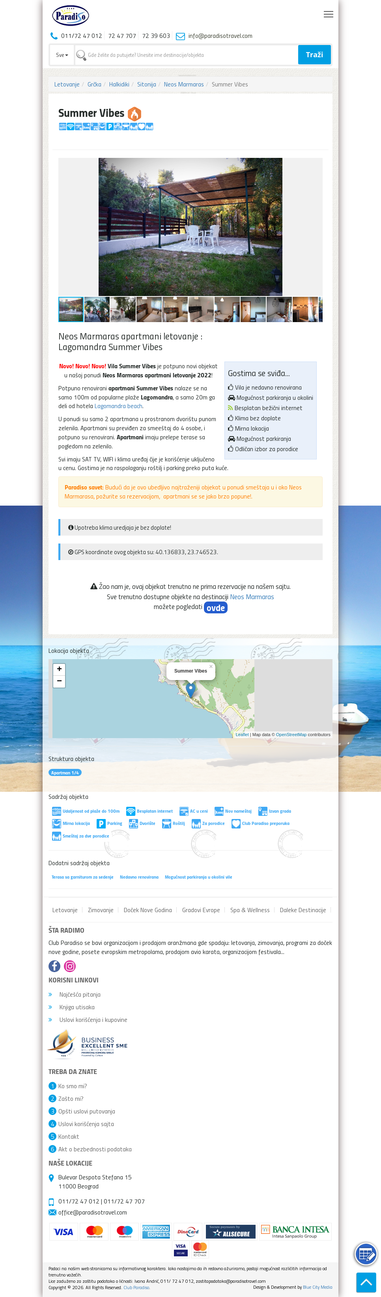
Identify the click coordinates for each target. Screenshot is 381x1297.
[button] (315, 165)
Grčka (94, 84)
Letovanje (67, 84)
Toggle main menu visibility (329, 12)
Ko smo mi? (72, 1085)
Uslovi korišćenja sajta (86, 1123)
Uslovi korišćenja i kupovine (88, 1019)
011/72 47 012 (78, 1201)
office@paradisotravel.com (92, 1212)
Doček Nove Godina (148, 909)
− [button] (59, 682)
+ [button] (59, 670)
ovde (216, 607)
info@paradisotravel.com (220, 35)
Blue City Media (317, 1287)
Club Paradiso (136, 1287)
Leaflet (242, 734)
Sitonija (146, 84)
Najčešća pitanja (75, 994)
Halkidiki (119, 84)
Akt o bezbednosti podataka (95, 1149)
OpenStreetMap (291, 734)
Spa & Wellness (250, 909)
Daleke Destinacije (303, 909)
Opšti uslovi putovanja (86, 1111)
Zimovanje (101, 909)
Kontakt (68, 1136)
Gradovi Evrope (201, 909)
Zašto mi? (71, 1098)
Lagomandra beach (118, 405)
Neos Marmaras (184, 84)
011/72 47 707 (124, 1201)
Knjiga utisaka (72, 1007)
